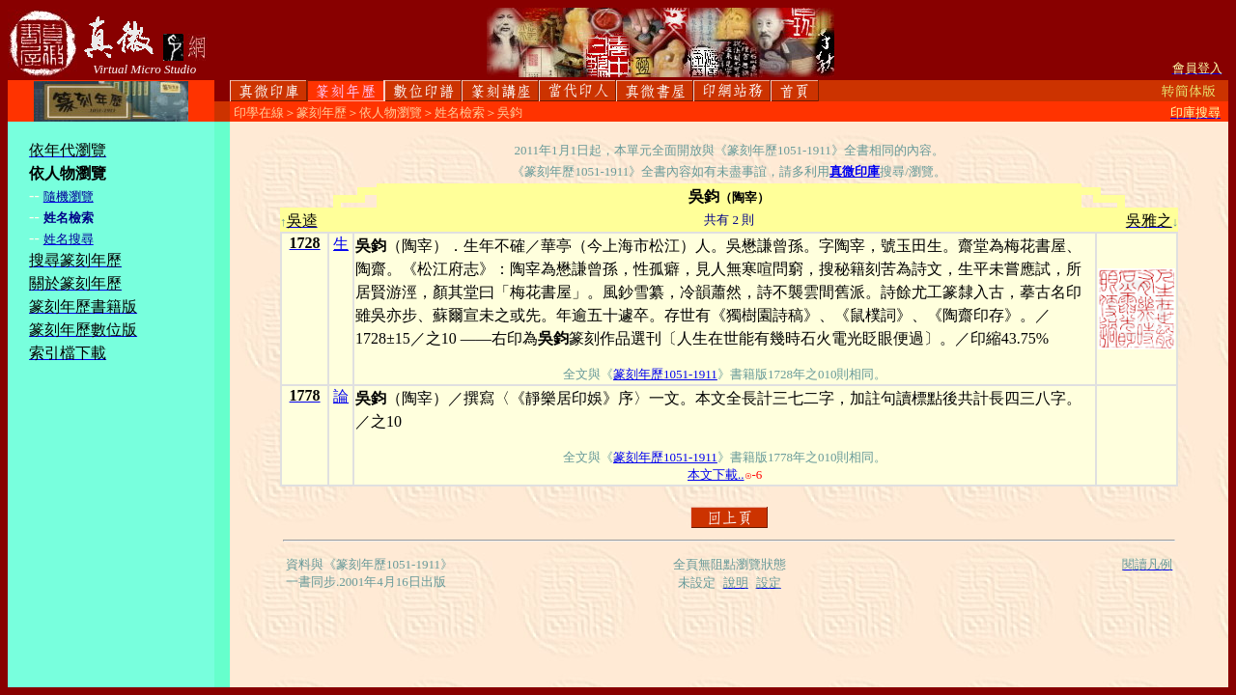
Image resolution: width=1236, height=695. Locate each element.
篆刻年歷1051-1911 (665, 374)
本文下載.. (716, 474)
